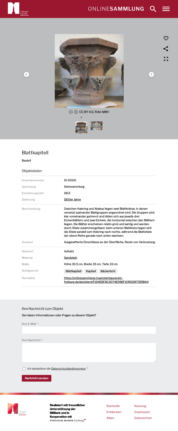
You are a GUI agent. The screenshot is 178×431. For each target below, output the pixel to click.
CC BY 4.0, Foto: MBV (89, 112)
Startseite (113, 406)
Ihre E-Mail (29, 323)
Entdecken (113, 412)
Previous (26, 74)
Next (151, 74)
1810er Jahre (72, 199)
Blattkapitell (73, 271)
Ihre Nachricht (31, 340)
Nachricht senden (36, 378)
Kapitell (91, 271)
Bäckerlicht (108, 271)
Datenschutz (143, 418)
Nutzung (140, 406)
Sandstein (70, 257)
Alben (110, 418)
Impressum (142, 412)
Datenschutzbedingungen (68, 368)
